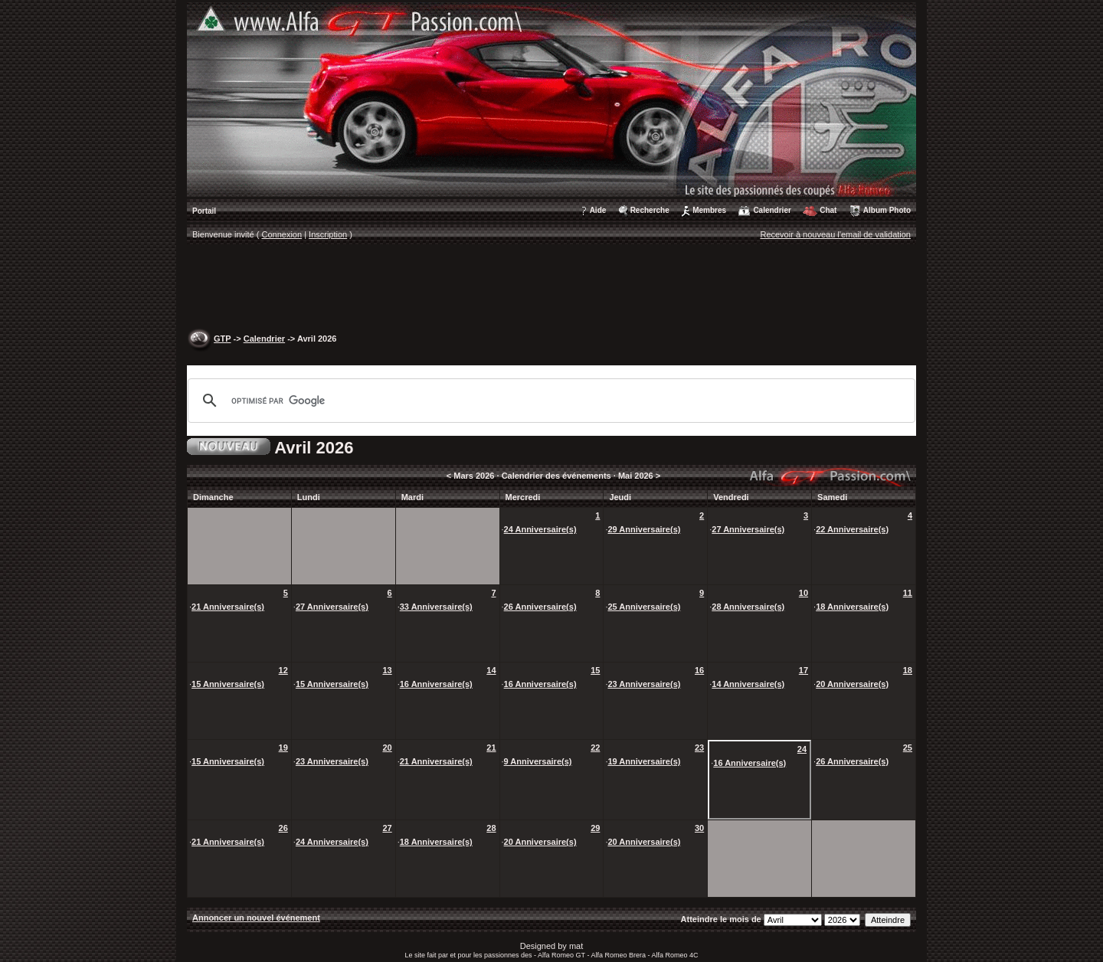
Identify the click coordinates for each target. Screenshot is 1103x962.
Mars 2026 (473, 475)
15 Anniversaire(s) (227, 684)
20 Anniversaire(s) (852, 684)
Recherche (649, 210)
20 (386, 747)
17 (803, 670)
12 (283, 670)
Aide (598, 210)
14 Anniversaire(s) (748, 684)
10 (803, 592)
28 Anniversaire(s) (748, 606)
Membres (709, 210)
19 (283, 747)
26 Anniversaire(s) (540, 606)
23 (699, 747)
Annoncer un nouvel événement (256, 917)
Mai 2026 (635, 475)
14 (491, 670)
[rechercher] (549, 400)
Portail (204, 211)
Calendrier (771, 210)
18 (907, 670)
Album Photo (887, 210)
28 (491, 828)
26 (283, 828)
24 (802, 749)
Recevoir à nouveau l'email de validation (835, 234)
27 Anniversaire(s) (748, 529)
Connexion (282, 234)
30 (699, 828)
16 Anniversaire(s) (436, 684)
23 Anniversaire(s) (643, 684)
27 (386, 828)
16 (699, 670)
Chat (828, 210)
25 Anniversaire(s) (643, 606)
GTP (222, 338)
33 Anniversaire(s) (436, 606)
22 (595, 747)
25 (907, 747)
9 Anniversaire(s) (538, 761)
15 (595, 670)
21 (491, 747)
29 (595, 828)
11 (907, 592)
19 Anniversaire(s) (643, 761)
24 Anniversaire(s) (540, 529)
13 (386, 670)
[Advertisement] (551, 288)
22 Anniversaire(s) (852, 529)
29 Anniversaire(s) (643, 529)
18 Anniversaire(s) (852, 606)
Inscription (328, 234)
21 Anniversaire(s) (227, 606)
